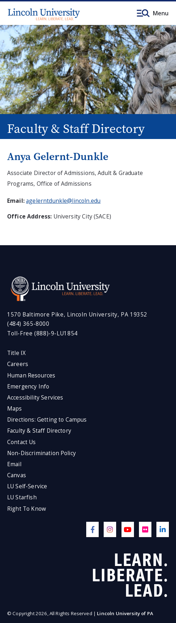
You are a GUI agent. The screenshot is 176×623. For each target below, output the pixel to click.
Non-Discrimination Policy (41, 453)
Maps (14, 408)
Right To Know (26, 509)
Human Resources (31, 375)
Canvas (16, 475)
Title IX (16, 353)
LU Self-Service (27, 486)
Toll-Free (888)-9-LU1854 (42, 333)
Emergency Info (28, 386)
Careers (17, 364)
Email (14, 464)
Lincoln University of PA (125, 613)
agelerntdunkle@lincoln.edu (63, 201)
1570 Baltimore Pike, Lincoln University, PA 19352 (77, 314)
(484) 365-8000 (28, 324)
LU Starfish (22, 497)
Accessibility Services (35, 397)
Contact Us (21, 442)
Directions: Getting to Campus (47, 419)
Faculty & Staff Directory (39, 430)
